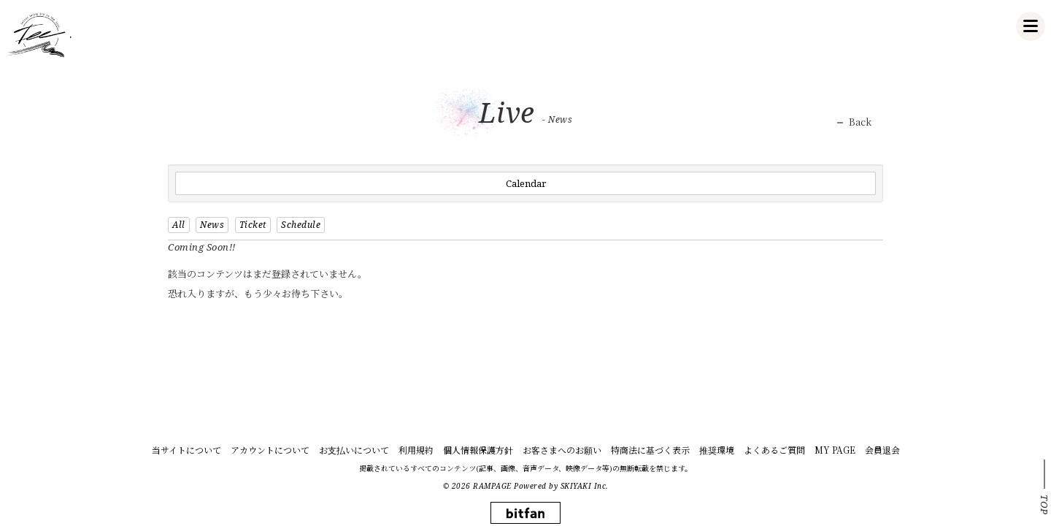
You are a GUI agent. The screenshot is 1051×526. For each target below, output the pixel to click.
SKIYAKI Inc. (585, 486)
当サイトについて (186, 449)
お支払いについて (354, 449)
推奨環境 (716, 449)
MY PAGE (835, 449)
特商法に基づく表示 (650, 449)
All (178, 224)
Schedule (300, 224)
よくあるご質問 (774, 449)
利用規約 (416, 449)
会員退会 (882, 449)
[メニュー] (1030, 26)
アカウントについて (270, 449)
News (212, 224)
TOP (1044, 505)
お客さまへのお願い (562, 449)
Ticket (252, 224)
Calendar (526, 183)
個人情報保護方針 (478, 449)
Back (860, 122)
